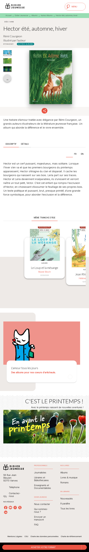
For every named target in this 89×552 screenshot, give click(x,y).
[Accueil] (15, 6)
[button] (25, 44)
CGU (26, 536)
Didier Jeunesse (21, 15)
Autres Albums (47, 15)
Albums (34, 15)
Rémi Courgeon (12, 36)
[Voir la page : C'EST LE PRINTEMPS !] (44, 423)
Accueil (9, 15)
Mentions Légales (15, 536)
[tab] (11, 144)
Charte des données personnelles (44, 536)
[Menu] (75, 7)
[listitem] (5, 507)
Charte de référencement (71, 536)
